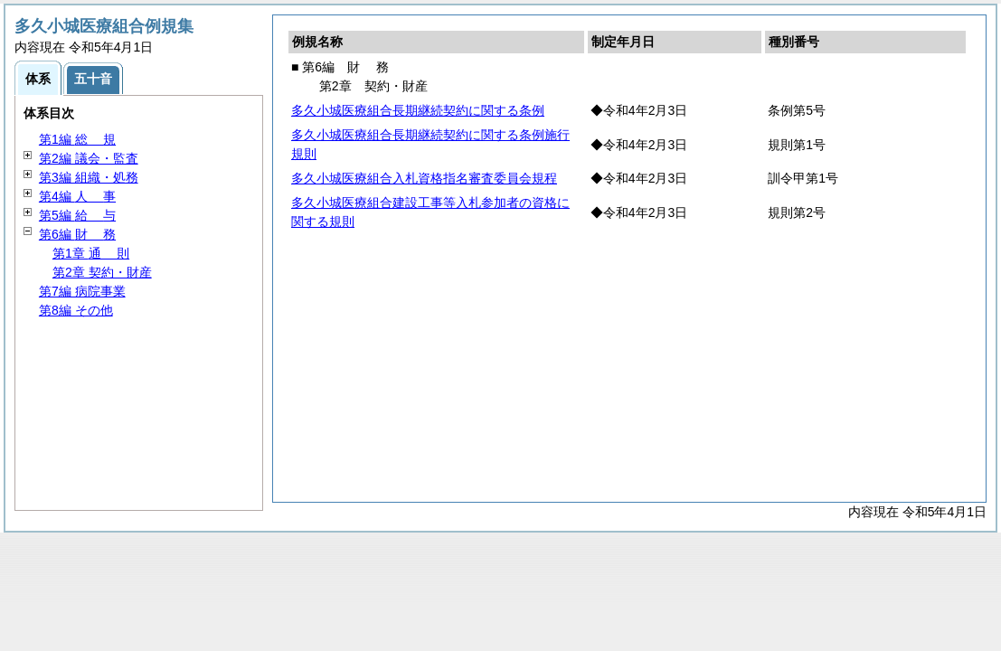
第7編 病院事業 (82, 291)
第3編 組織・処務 (88, 177)
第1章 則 (90, 253)
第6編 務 (77, 234)
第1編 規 (77, 139)
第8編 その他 (76, 310)
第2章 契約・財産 (102, 272)
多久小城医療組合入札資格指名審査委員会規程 (424, 178)
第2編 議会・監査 (88, 158)
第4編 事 (77, 196)
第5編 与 (77, 215)
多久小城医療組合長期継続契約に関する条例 (417, 110)
